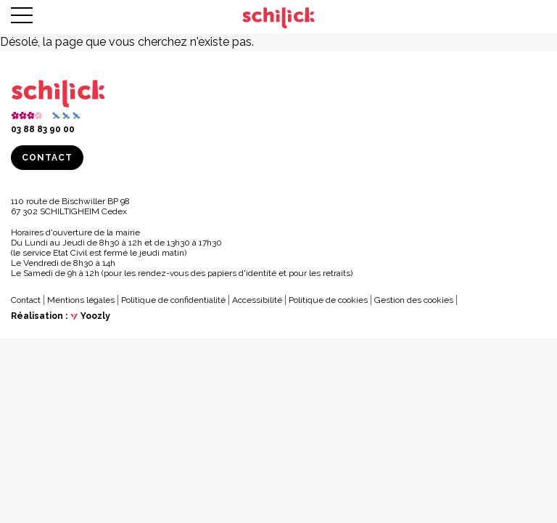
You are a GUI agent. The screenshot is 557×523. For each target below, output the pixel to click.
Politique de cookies (328, 300)
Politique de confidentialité (173, 300)
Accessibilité (257, 300)
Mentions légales (81, 300)
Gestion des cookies (413, 300)
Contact (47, 158)
